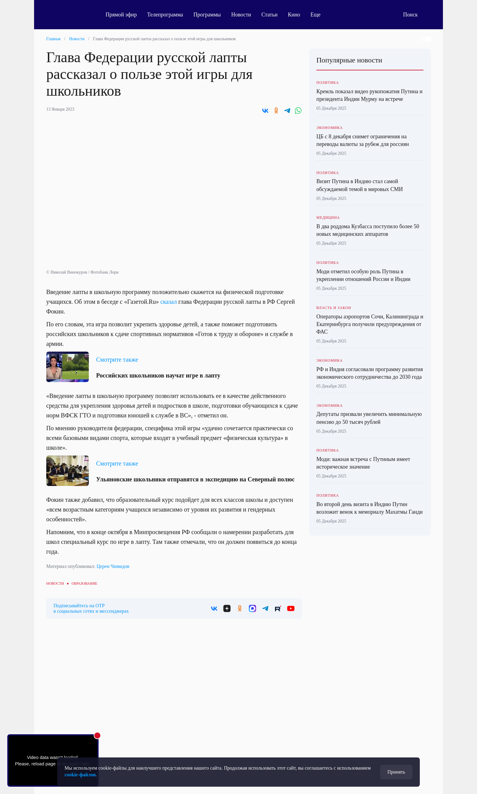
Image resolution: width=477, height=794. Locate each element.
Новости (241, 15)
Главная (53, 39)
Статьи (269, 15)
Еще (319, 15)
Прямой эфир (121, 15)
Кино (294, 15)
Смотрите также (117, 359)
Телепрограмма (165, 15)
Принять (396, 772)
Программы (207, 15)
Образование (84, 583)
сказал (168, 301)
